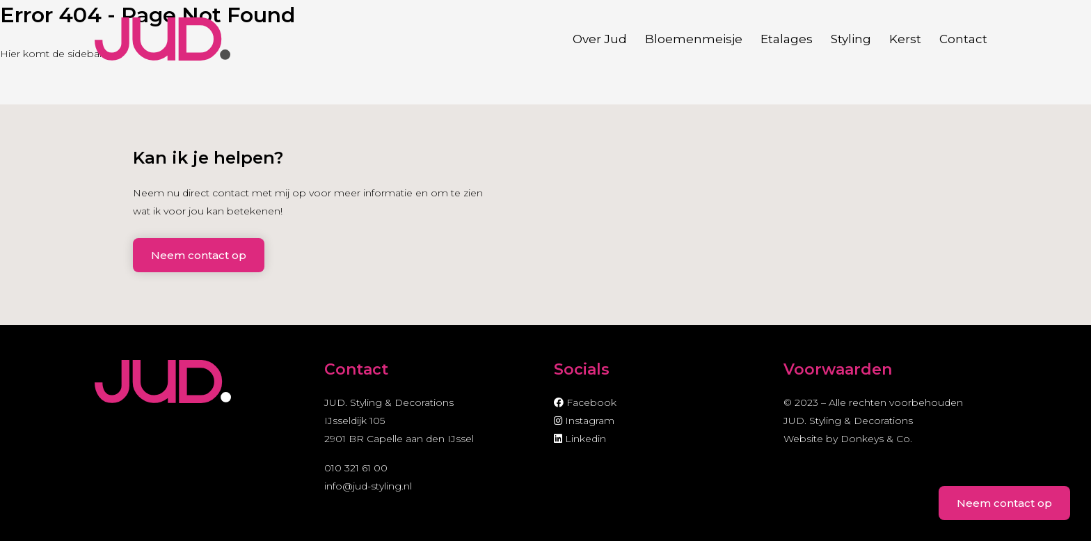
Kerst (905, 39)
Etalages (786, 39)
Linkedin (580, 438)
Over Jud (600, 39)
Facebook (585, 402)
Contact (963, 39)
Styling (851, 39)
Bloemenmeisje (693, 39)
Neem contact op (198, 255)
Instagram (584, 420)
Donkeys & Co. (876, 438)
